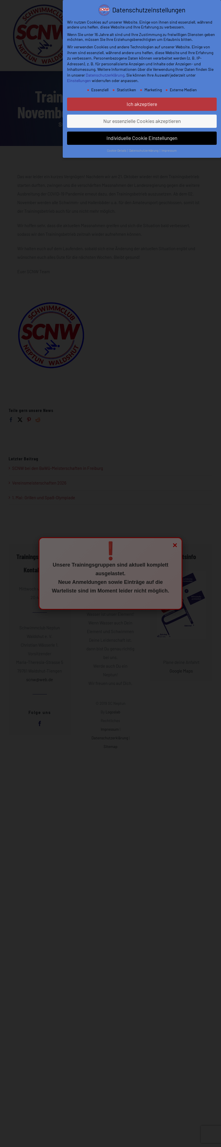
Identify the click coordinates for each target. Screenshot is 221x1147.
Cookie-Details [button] (117, 150)
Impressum (169, 150)
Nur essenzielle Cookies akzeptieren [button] (142, 121)
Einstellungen (79, 80)
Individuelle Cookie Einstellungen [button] (141, 138)
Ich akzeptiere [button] (142, 104)
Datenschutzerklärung (105, 75)
